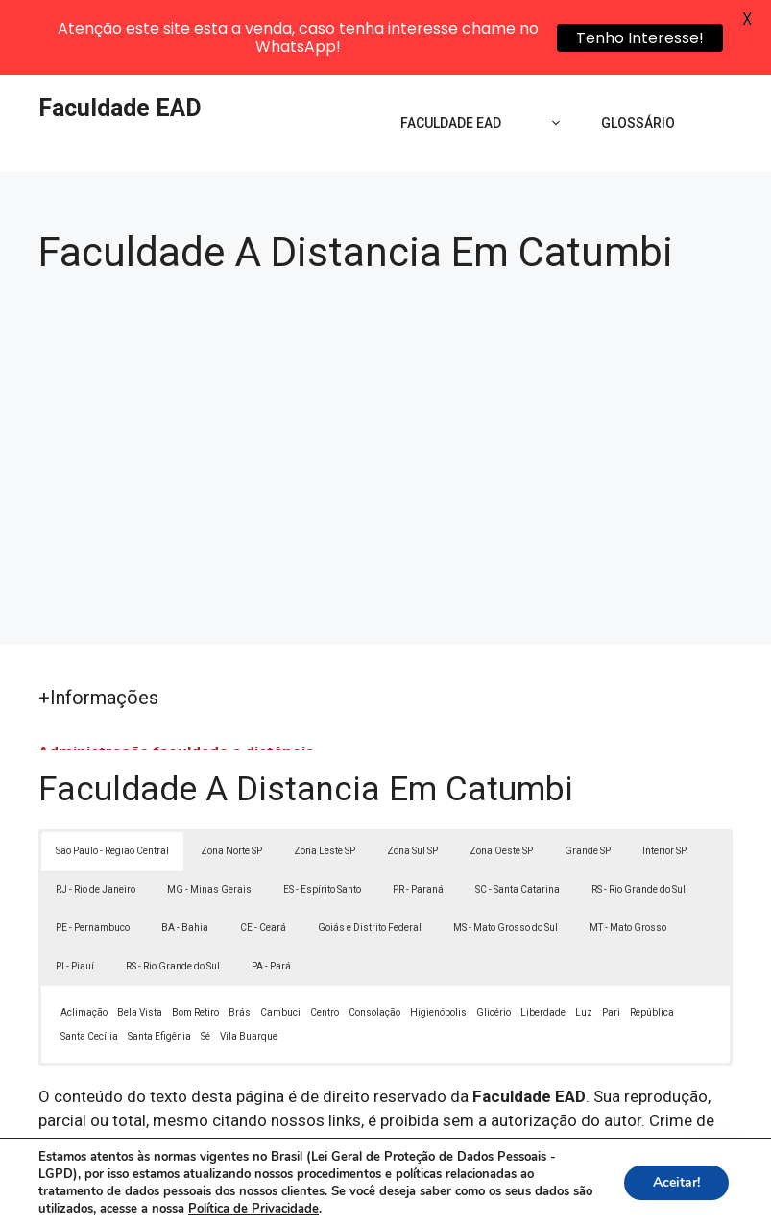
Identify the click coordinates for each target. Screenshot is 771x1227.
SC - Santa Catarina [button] (517, 819)
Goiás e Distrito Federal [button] (370, 857)
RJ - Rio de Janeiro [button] (95, 819)
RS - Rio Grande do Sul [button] (638, 819)
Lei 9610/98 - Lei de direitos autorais (596, 1075)
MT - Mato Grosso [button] (628, 857)
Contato (391, 1202)
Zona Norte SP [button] (231, 780)
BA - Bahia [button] (184, 857)
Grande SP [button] (588, 780)
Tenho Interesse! (640, 38)
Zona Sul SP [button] (412, 780)
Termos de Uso (683, 1181)
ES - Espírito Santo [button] (322, 819)
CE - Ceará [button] (263, 857)
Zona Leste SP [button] (324, 780)
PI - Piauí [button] (75, 896)
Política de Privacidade (550, 1181)
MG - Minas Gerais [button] (209, 819)
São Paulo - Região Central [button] (112, 780)
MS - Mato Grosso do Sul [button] (505, 857)
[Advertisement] (385, 374)
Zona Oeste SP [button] (501, 780)
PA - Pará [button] (271, 896)
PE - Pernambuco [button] (93, 857)
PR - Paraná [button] (418, 819)
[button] (715, 1171)
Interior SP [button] (664, 780)
